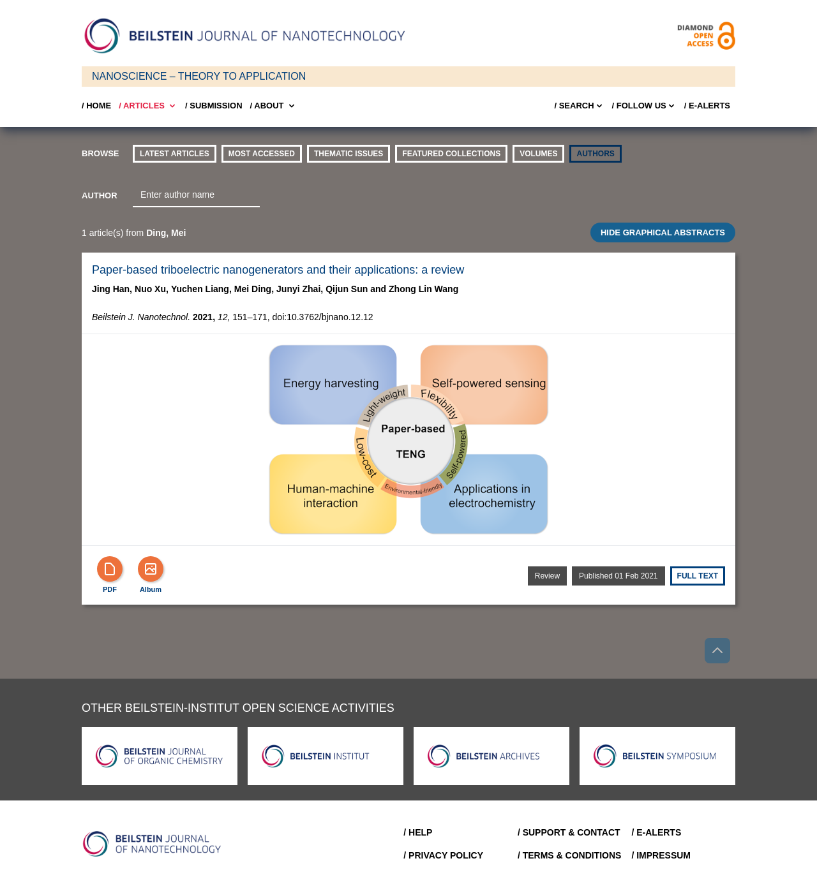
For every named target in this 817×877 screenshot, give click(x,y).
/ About (273, 106)
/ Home (96, 105)
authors (595, 153)
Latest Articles (174, 153)
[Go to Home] (156, 844)
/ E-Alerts (707, 105)
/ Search (579, 106)
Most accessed (262, 153)
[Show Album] (150, 569)
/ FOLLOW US (644, 106)
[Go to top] (717, 650)
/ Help (417, 832)
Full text (697, 575)
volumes (538, 153)
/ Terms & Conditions (570, 855)
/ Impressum (661, 855)
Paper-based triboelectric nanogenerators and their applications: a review (278, 269)
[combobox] (196, 195)
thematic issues (348, 153)
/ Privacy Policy (443, 855)
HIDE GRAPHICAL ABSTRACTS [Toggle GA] (663, 232)
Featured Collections (451, 153)
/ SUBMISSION (214, 105)
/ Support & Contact (569, 832)
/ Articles (148, 106)
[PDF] (110, 569)
